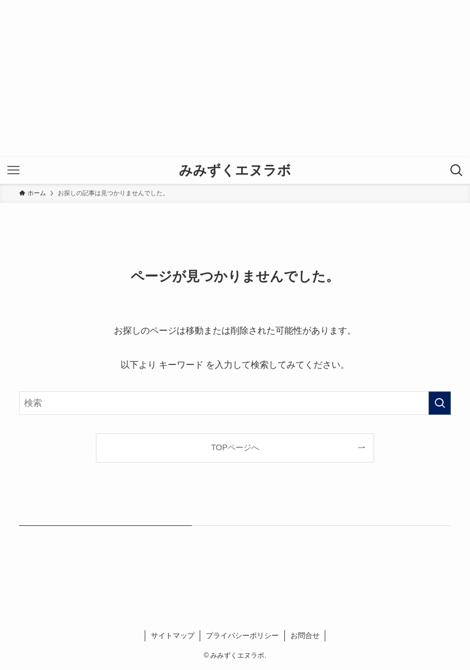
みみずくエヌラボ (235, 170)
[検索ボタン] (456, 170)
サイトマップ (173, 635)
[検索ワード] (235, 403)
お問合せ (305, 635)
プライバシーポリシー (242, 635)
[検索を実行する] (439, 403)
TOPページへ (235, 447)
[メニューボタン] (13, 170)
